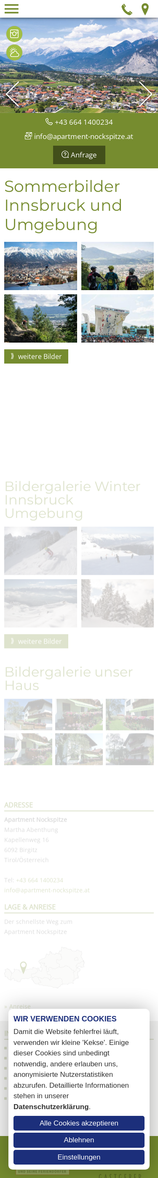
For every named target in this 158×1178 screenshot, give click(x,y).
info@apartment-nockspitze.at (83, 136)
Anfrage (84, 155)
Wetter (14, 52)
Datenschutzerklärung (51, 1107)
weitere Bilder (39, 362)
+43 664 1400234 (84, 122)
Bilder (14, 34)
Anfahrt (145, 9)
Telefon (127, 9)
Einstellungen (78, 1157)
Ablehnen (79, 1140)
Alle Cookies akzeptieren (79, 1123)
